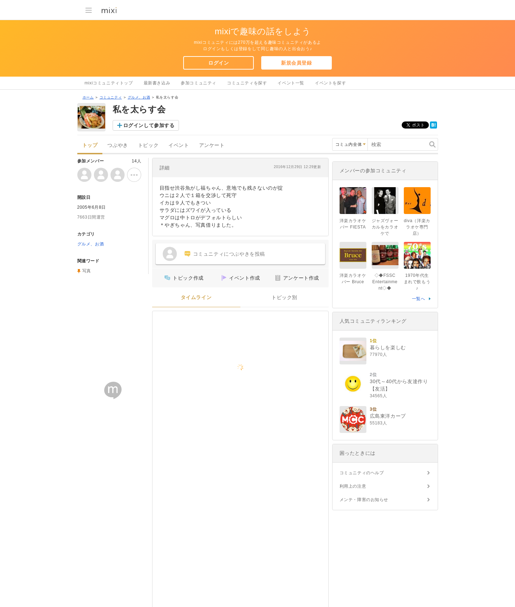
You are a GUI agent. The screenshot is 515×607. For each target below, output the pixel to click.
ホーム (88, 97)
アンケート (212, 145)
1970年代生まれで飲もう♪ (417, 282)
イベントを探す (330, 83)
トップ (90, 145)
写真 (86, 270)
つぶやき (117, 145)
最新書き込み (157, 83)
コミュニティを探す (247, 83)
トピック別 (284, 297)
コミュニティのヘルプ (362, 472)
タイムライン (196, 297)
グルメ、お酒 (139, 97)
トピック (148, 145)
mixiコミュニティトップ (109, 83)
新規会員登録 (296, 63)
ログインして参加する (149, 125)
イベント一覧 (290, 83)
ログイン (218, 63)
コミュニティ (111, 97)
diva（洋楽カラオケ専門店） (417, 227)
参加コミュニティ (198, 83)
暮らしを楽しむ (388, 347)
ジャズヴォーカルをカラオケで (385, 227)
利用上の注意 (353, 486)
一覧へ (418, 298)
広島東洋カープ (388, 416)
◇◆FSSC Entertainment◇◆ (384, 282)
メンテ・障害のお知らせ (364, 499)
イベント (178, 145)
